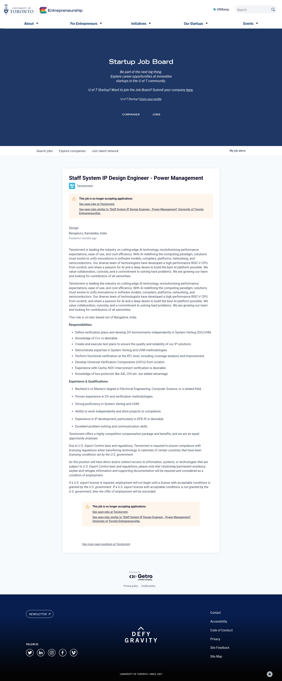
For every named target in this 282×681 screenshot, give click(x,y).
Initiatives (138, 23)
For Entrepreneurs (83, 23)
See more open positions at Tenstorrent (106, 544)
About (29, 23)
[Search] (256, 9)
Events (248, 23)
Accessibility (218, 621)
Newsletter (39, 614)
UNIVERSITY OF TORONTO (134, 673)
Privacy (215, 639)
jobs (44, 151)
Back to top (270, 674)
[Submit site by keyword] (273, 9)
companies (72, 151)
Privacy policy (131, 586)
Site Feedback (219, 647)
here (189, 94)
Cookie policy (148, 586)
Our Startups (193, 23)
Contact (215, 612)
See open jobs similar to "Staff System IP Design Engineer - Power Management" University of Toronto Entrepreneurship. (141, 211)
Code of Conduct (221, 630)
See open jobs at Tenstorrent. (97, 204)
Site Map (216, 656)
